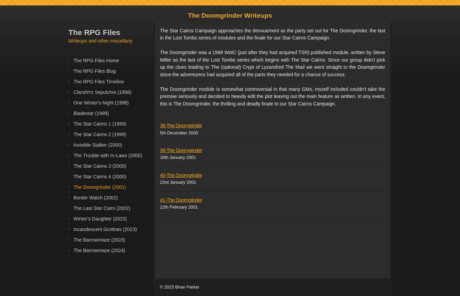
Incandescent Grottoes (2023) (105, 229)
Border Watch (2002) (95, 197)
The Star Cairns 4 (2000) (99, 176)
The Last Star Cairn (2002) (101, 208)
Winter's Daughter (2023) (100, 218)
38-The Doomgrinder (181, 125)
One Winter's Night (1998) (101, 102)
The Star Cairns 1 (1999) (99, 124)
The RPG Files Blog (94, 71)
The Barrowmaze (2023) (99, 240)
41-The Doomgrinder (181, 200)
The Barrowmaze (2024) (99, 250)
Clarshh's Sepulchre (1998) (102, 92)
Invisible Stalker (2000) (97, 145)
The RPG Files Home (96, 60)
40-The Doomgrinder (181, 175)
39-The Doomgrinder (181, 150)
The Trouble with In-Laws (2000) (107, 155)
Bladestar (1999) (91, 113)
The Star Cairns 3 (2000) (99, 166)
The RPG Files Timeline (98, 81)
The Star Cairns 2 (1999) (99, 134)
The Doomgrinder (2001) (99, 187)
